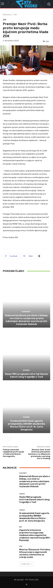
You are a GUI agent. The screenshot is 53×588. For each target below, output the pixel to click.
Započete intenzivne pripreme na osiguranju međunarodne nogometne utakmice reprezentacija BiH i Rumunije (34, 535)
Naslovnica (7, 14)
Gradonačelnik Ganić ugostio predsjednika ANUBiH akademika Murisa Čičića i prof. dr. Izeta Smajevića (26, 425)
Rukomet (26, 312)
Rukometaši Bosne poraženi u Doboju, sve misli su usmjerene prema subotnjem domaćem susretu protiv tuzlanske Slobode (26, 319)
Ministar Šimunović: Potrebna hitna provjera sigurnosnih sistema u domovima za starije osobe (34, 553)
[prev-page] (4, 438)
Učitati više (26, 564)
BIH (20, 527)
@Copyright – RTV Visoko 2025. (26, 579)
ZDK (15, 14)
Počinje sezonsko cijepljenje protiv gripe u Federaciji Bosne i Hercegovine (13, 453)
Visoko (26, 370)
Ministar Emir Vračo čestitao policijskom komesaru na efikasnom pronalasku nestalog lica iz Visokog (39, 454)
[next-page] (9, 438)
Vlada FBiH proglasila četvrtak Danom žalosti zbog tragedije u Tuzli (26, 375)
